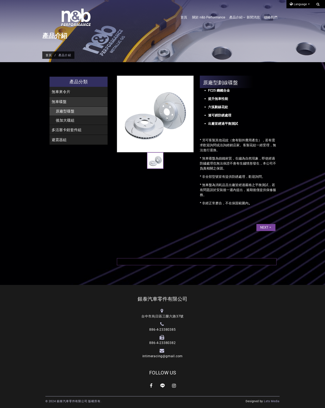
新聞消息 (253, 17)
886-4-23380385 (162, 330)
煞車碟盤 (59, 101)
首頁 (184, 17)
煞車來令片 (61, 92)
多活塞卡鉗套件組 (66, 130)
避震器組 (59, 140)
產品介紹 (236, 17)
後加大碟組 (65, 120)
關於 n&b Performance (208, 17)
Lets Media (272, 401)
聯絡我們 (270, 17)
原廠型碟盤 (65, 111)
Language (298, 4)
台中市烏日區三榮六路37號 (162, 316)
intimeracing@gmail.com (162, 356)
